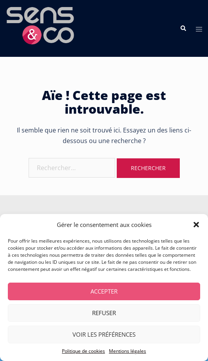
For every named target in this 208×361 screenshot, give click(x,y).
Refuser (104, 313)
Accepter (104, 291)
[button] (196, 225)
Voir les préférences (104, 334)
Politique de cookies (83, 351)
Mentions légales (127, 351)
